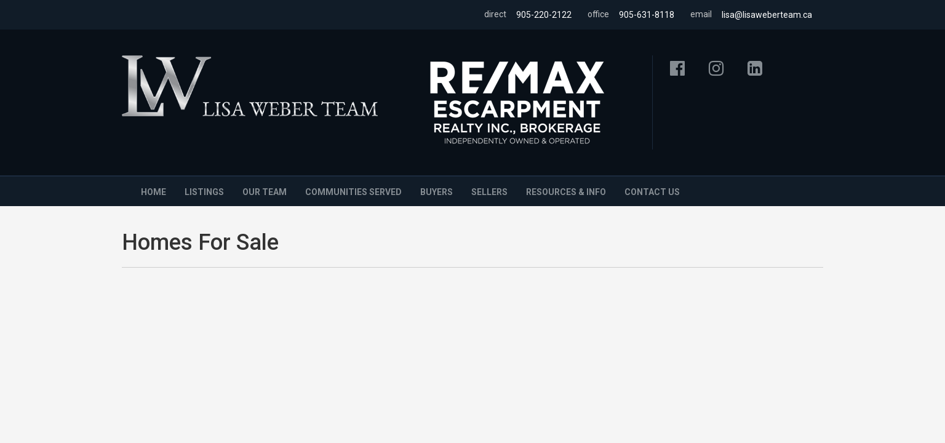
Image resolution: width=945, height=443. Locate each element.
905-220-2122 (544, 15)
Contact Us (652, 192)
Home (153, 192)
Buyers (436, 192)
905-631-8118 (646, 15)
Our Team (264, 192)
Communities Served (353, 192)
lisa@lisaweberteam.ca (767, 15)
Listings (204, 192)
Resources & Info (566, 192)
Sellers (489, 192)
